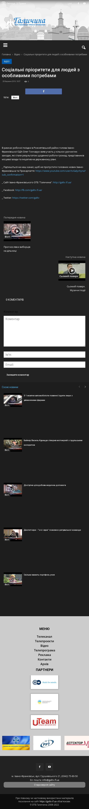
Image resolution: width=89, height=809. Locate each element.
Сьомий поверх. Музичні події (76, 288)
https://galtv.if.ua (48, 801)
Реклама (44, 655)
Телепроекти (44, 641)
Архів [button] (44, 664)
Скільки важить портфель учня (39, 575)
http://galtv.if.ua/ (62, 182)
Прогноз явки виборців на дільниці (17, 248)
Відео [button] (44, 646)
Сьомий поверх (69, 276)
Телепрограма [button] (44, 650)
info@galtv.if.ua (50, 780)
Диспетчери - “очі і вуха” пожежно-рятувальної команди (52, 530)
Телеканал (44, 637)
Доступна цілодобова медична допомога (45, 485)
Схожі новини (10, 387)
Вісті (15, 97)
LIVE (71, 3)
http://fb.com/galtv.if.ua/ (28, 190)
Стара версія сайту (44, 784)
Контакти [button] (44, 659)
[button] (84, 47)
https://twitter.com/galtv (25, 197)
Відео (7, 61)
